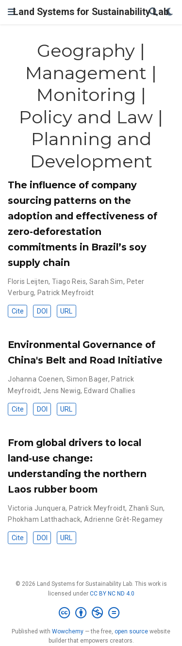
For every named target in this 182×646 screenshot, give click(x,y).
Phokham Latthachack (44, 519)
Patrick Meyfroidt (65, 293)
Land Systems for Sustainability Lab (91, 11)
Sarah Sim (106, 281)
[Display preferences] (169, 12)
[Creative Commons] (91, 613)
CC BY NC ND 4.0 (112, 593)
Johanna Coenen (35, 379)
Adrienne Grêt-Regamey (123, 519)
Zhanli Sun (146, 508)
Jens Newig (62, 391)
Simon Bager (87, 379)
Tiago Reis (69, 281)
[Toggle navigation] (12, 11)
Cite (18, 311)
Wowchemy (67, 631)
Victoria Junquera (37, 508)
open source (131, 631)
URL (66, 311)
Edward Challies (109, 391)
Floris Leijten (28, 281)
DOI (42, 311)
